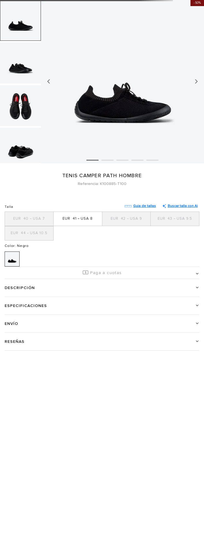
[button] (29, 219)
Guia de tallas (140, 206)
